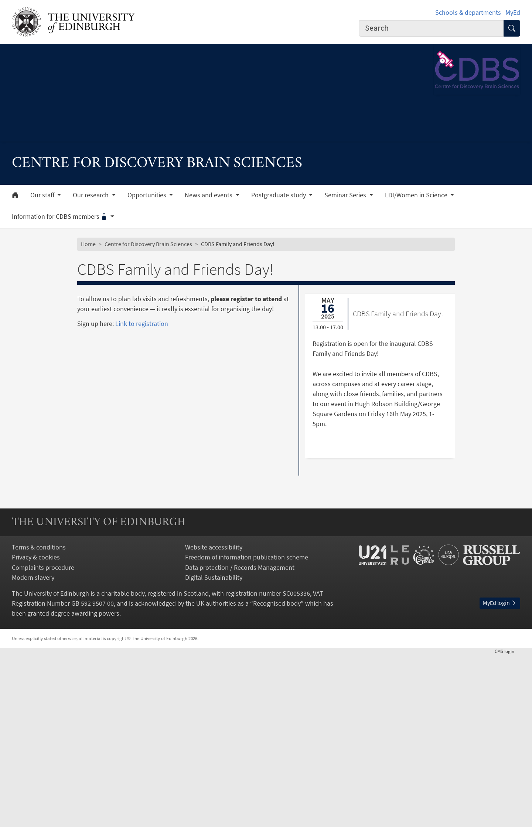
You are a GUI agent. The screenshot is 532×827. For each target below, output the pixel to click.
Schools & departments (468, 12)
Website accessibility (213, 719)
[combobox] (431, 28)
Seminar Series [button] (346, 195)
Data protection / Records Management (239, 739)
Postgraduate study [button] (279, 195)
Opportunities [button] (147, 195)
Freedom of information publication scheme (246, 729)
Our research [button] (91, 195)
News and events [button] (209, 195)
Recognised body (277, 775)
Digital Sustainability (213, 749)
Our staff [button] (43, 195)
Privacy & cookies (36, 729)
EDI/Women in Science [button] (417, 195)
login (507, 823)
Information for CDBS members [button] (60, 216)
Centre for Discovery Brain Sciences (148, 244)
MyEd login (500, 775)
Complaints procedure (43, 739)
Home (88, 244)
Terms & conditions (39, 719)
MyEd (512, 12)
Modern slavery (33, 749)
